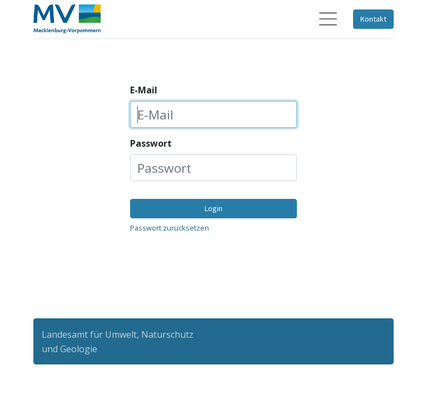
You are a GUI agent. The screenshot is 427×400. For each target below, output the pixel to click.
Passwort (151, 143)
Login (213, 208)
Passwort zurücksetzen (169, 228)
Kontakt (373, 19)
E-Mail (143, 90)
